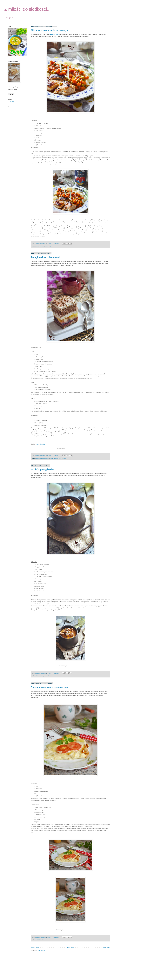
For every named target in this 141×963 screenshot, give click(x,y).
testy (50, 246)
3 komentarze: (56, 243)
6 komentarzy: (56, 455)
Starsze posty (106, 947)
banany (38, 458)
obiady (46, 246)
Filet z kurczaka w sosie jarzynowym (50, 30)
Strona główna (71, 947)
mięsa (42, 246)
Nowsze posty (35, 947)
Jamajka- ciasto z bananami (45, 257)
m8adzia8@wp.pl (12, 102)
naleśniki (38, 940)
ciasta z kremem (62, 458)
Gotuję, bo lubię (40, 444)
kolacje (38, 676)
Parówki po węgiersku (42, 469)
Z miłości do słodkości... (27, 9)
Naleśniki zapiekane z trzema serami (49, 687)
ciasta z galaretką (54, 458)
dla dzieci (38, 246)
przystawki (46, 676)
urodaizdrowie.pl (55, 34)
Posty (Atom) (41, 950)
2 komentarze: (56, 937)
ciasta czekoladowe (44, 458)
